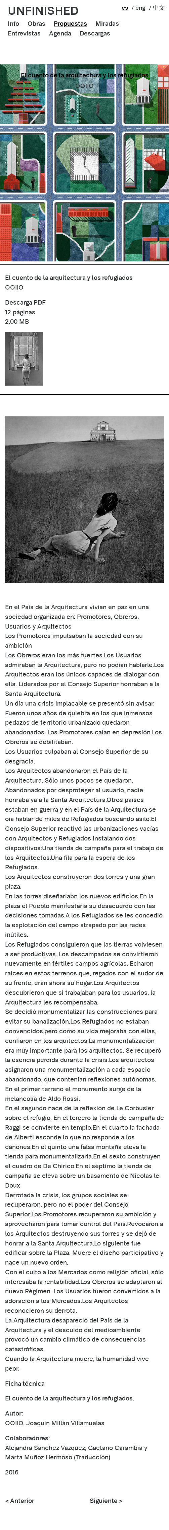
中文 (159, 7)
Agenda (60, 33)
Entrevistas (24, 33)
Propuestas (70, 23)
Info (13, 23)
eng (140, 7)
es (125, 7)
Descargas (95, 33)
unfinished (43, 11)
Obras (36, 23)
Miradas (107, 23)
